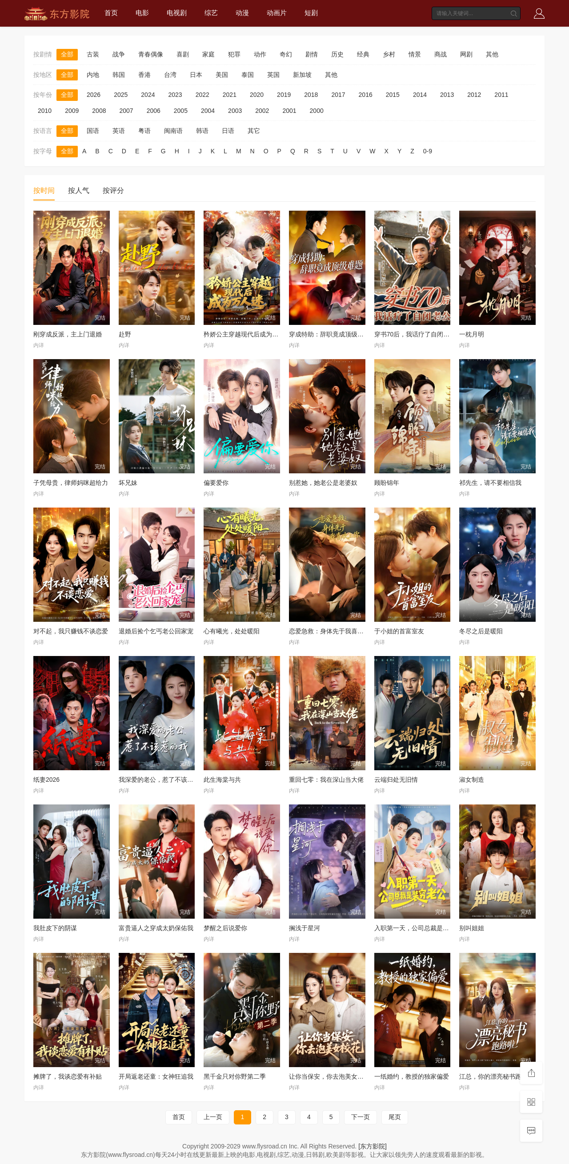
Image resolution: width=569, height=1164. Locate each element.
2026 (93, 94)
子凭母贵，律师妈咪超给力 (70, 482)
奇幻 (286, 54)
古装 (93, 54)
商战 (440, 54)
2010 (45, 110)
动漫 (242, 12)
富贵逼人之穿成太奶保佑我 (156, 928)
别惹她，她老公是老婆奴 (323, 482)
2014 (420, 94)
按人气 (78, 190)
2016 (366, 94)
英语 (118, 130)
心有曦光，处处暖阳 (232, 631)
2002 (262, 110)
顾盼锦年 (386, 482)
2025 (121, 94)
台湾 (170, 74)
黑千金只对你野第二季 (235, 1076)
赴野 (125, 334)
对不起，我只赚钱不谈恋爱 (70, 631)
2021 (229, 94)
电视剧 (177, 12)
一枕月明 (471, 334)
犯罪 (234, 54)
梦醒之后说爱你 (225, 928)
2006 (153, 110)
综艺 (211, 12)
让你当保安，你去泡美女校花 (329, 1076)
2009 (72, 110)
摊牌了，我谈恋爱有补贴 (67, 1076)
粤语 (144, 130)
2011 (501, 94)
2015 (393, 94)
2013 (447, 94)
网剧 (466, 54)
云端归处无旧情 (396, 779)
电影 (142, 12)
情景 (415, 54)
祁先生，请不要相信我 (490, 482)
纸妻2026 (46, 779)
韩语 (202, 130)
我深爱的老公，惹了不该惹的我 (162, 779)
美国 (222, 74)
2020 (257, 94)
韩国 (118, 74)
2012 (474, 94)
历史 (337, 54)
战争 (118, 54)
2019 (284, 94)
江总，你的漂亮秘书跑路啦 (496, 1076)
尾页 (395, 1116)
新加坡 (302, 74)
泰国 (247, 74)
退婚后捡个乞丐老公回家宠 (156, 631)
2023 (175, 94)
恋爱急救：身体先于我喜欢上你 (332, 631)
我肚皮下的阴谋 (55, 928)
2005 (181, 110)
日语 (228, 130)
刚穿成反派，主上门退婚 (67, 334)
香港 (144, 74)
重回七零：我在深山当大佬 (326, 779)
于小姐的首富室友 (399, 631)
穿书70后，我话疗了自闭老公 (415, 334)
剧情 (311, 54)
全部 (67, 54)
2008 (99, 110)
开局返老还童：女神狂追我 (156, 1076)
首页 (111, 12)
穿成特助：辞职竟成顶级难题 (329, 334)
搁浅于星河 (304, 928)
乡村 (389, 54)
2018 (311, 94)
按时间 (44, 190)
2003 (235, 110)
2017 (338, 94)
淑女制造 (471, 779)
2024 (148, 94)
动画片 (277, 12)
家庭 (208, 54)
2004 (208, 110)
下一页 (360, 1116)
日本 (196, 74)
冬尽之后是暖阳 (481, 631)
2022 (202, 94)
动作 (260, 54)
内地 (93, 74)
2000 (317, 110)
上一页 (213, 1116)
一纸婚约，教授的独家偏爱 (411, 1076)
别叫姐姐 (471, 928)
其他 (492, 54)
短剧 (311, 12)
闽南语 (173, 130)
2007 (126, 110)
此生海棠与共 (222, 779)
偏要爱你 (216, 482)
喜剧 (182, 54)
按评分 (113, 190)
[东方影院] (372, 1146)
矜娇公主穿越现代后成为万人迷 (247, 334)
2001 (289, 110)
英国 (273, 74)
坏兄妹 (128, 482)
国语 (93, 130)
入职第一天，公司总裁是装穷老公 (421, 928)
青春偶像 (150, 54)
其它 (254, 130)
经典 (363, 54)
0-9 (427, 151)
